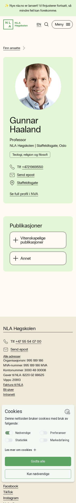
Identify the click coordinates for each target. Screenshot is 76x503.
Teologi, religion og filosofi (30, 155)
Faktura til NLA (13, 385)
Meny (62, 24)
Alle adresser (11, 356)
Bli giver (8, 389)
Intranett (9, 394)
